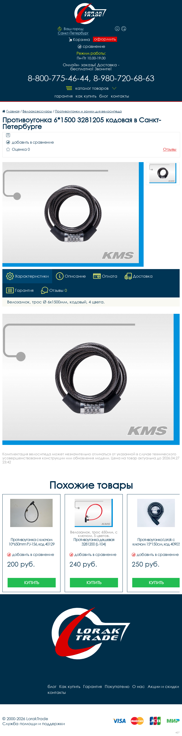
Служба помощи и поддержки (33, 723)
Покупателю (117, 686)
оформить (105, 39)
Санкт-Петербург (73, 33)
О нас (138, 686)
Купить (31, 582)
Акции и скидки (163, 686)
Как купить (86, 95)
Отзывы (169, 149)
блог (103, 95)
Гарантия (64, 95)
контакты (120, 95)
